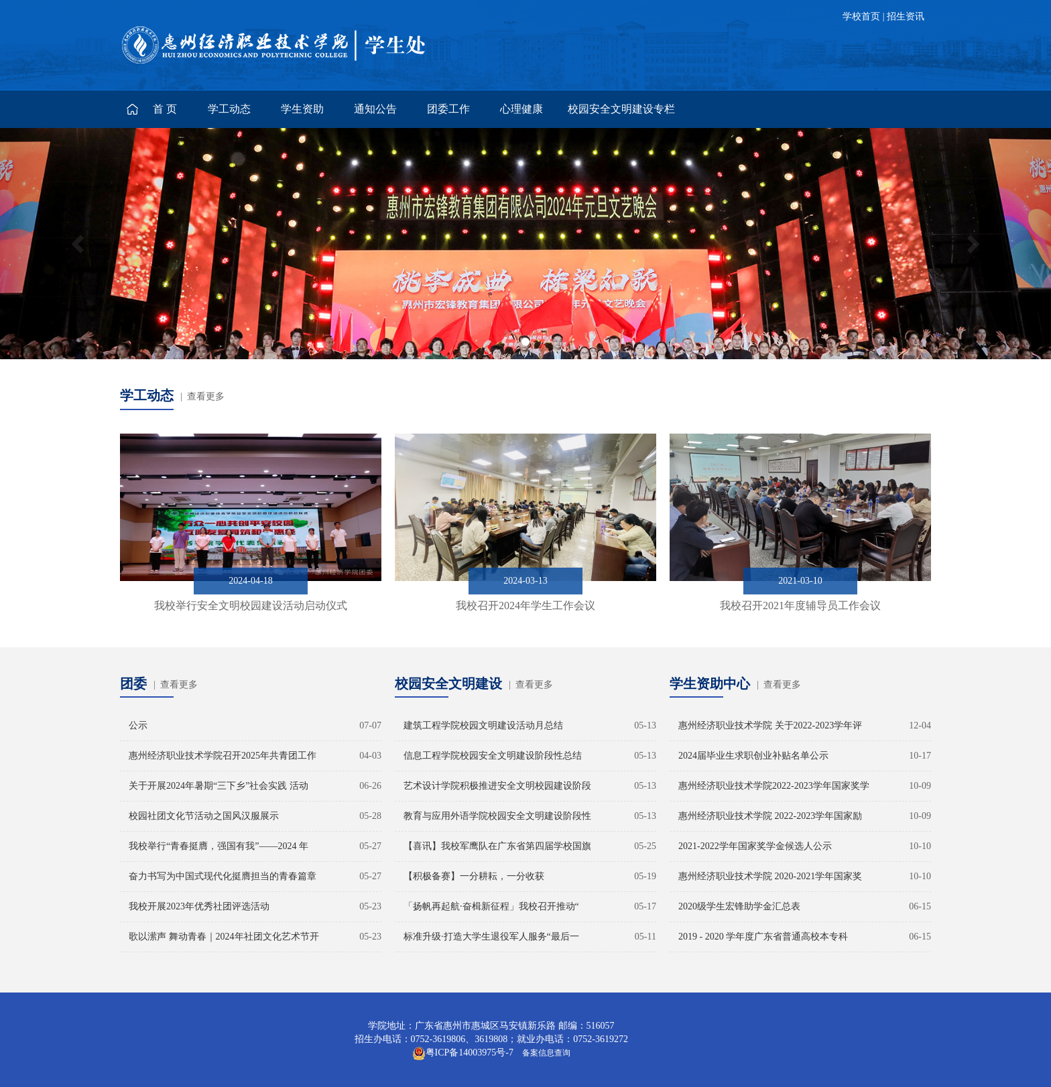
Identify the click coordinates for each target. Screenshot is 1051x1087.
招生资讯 (905, 16)
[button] (79, 243)
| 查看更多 (202, 396)
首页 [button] (166, 109)
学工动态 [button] (229, 109)
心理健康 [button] (521, 109)
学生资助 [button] (302, 109)
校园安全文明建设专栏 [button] (621, 109)
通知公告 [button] (375, 109)
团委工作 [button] (448, 109)
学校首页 (861, 16)
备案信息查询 (544, 1053)
